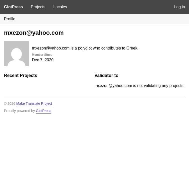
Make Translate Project (34, 104)
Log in (179, 7)
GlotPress (13, 7)
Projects (38, 7)
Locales (60, 7)
